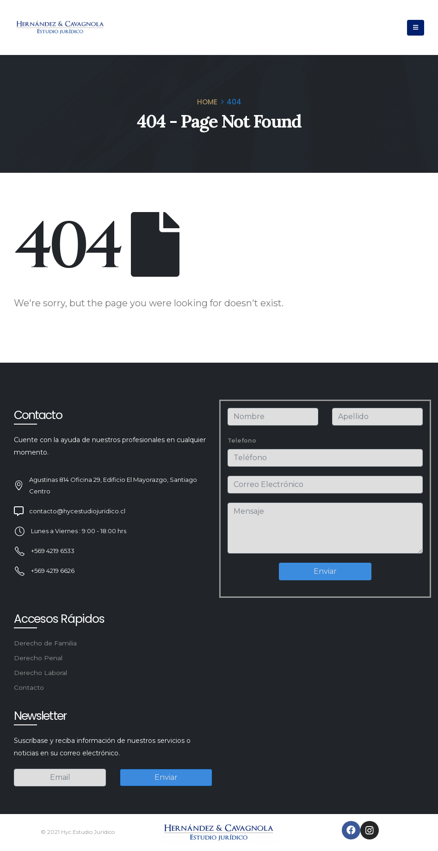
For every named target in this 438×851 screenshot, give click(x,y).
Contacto (29, 687)
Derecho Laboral (40, 672)
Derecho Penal (38, 658)
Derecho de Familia (45, 643)
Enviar (325, 571)
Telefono (242, 440)
